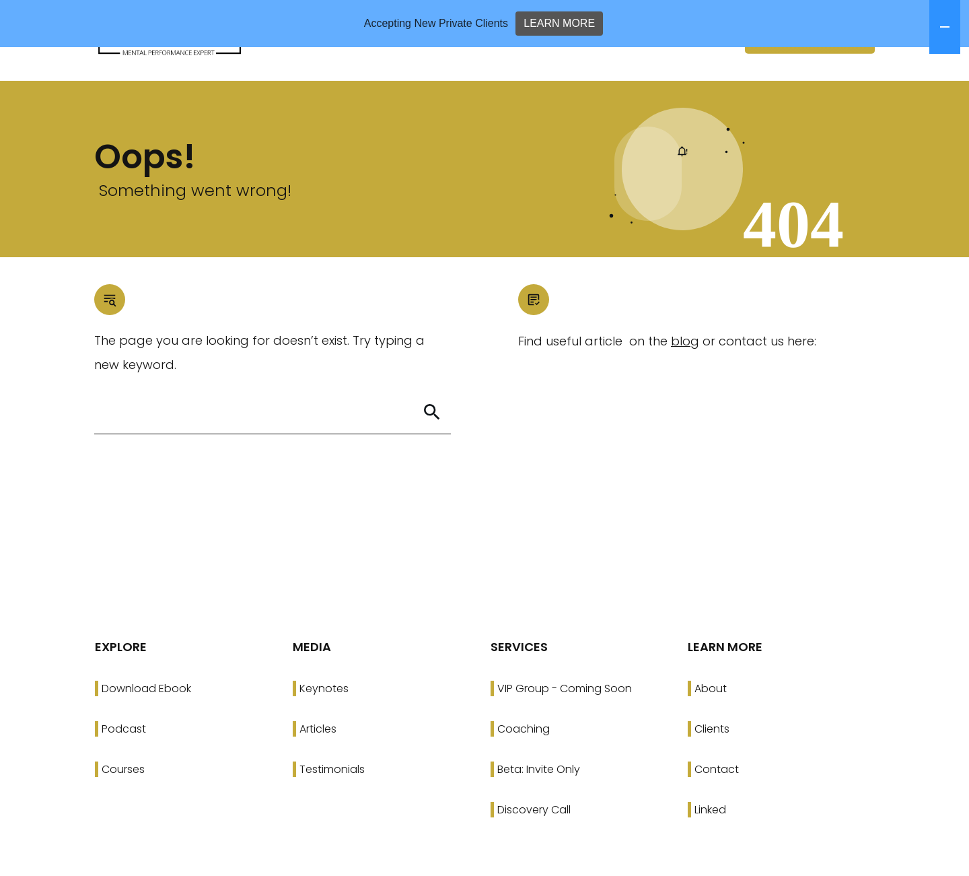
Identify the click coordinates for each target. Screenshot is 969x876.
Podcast (124, 776)
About (710, 735)
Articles (317, 776)
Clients (711, 776)
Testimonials (332, 816)
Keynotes (324, 735)
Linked (710, 857)
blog (685, 388)
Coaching (523, 776)
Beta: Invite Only (538, 816)
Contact (716, 816)
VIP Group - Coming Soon (564, 735)
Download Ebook (146, 735)
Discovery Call (534, 857)
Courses (123, 816)
